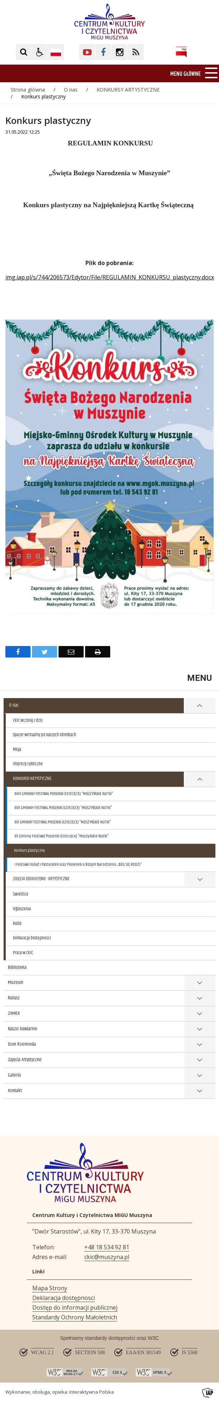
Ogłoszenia (22, 908)
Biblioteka (17, 967)
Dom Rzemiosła (22, 1044)
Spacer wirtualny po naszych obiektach (44, 734)
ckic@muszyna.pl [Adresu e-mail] (106, 1257)
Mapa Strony (49, 1288)
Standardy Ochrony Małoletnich (74, 1317)
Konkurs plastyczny (29, 850)
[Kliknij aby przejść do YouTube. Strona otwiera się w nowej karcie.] (87, 52)
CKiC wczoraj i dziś (28, 720)
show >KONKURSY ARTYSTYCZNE (199, 779)
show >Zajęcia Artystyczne (200, 1060)
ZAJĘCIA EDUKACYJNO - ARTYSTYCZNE (41, 878)
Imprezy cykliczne (28, 763)
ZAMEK (14, 1013)
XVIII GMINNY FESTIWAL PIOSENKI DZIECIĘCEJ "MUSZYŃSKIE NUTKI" (63, 793)
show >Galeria (200, 1075)
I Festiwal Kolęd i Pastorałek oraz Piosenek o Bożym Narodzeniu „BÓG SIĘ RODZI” (78, 864)
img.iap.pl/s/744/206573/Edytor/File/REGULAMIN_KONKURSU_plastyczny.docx (109, 277)
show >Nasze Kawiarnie (200, 1029)
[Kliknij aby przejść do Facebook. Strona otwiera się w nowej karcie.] (103, 52)
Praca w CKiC (23, 952)
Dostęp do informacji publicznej (74, 1307)
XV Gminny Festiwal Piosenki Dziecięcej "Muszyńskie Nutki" (61, 836)
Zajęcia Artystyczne (25, 1060)
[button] (40, 52)
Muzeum (15, 982)
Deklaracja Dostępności (32, 938)
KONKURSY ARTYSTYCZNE (32, 778)
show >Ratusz (200, 998)
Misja (17, 749)
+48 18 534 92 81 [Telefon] (106, 1247)
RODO (17, 923)
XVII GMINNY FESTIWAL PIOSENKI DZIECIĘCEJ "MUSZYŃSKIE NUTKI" (63, 807)
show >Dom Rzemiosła (200, 1045)
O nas (13, 705)
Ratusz (14, 998)
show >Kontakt (200, 1091)
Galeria (14, 1075)
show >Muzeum (200, 983)
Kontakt (15, 1091)
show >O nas (199, 706)
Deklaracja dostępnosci (63, 1298)
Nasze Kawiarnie (22, 1029)
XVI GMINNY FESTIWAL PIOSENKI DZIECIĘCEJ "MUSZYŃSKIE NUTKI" (62, 822)
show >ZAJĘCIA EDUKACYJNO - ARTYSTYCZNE (199, 879)
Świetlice (20, 894)
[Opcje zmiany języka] (56, 52)
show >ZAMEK (200, 1014)
